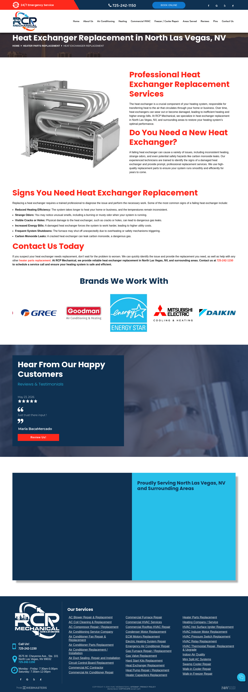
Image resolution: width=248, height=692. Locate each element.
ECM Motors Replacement (143, 636)
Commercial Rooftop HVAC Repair (148, 627)
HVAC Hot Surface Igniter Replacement (208, 627)
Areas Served (190, 21)
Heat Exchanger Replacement (145, 665)
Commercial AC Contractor (86, 667)
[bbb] (233, 5)
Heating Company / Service (200, 622)
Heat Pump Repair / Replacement (147, 670)
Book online (169, 5)
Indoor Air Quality (194, 654)
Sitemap (134, 687)
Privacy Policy (148, 687)
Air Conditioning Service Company (91, 631)
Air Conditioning (106, 21)
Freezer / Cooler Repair (166, 21)
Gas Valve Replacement (141, 655)
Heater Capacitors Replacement (146, 675)
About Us (88, 21)
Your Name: (201, 660)
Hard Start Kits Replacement (144, 660)
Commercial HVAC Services (144, 622)
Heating (123, 21)
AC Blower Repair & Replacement (91, 617)
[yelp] (224, 5)
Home (76, 21)
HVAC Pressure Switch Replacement (206, 636)
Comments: (201, 667)
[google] (216, 5)
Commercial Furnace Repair (144, 617)
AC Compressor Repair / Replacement (93, 627)
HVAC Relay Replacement (200, 641)
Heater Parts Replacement (200, 617)
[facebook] (208, 5)
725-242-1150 (122, 5)
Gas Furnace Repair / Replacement (149, 651)
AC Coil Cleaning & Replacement (90, 622)
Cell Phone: (201, 663)
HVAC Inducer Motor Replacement (205, 631)
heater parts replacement (35, 260)
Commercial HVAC (140, 21)
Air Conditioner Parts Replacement (91, 645)
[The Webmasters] (31, 689)
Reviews (205, 21)
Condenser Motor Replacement (146, 631)
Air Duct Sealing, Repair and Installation (94, 658)
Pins (215, 21)
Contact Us (228, 21)
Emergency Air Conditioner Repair (148, 646)
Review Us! (38, 437)
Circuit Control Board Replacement (91, 662)
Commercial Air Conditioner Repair (91, 672)
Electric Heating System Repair (146, 641)
